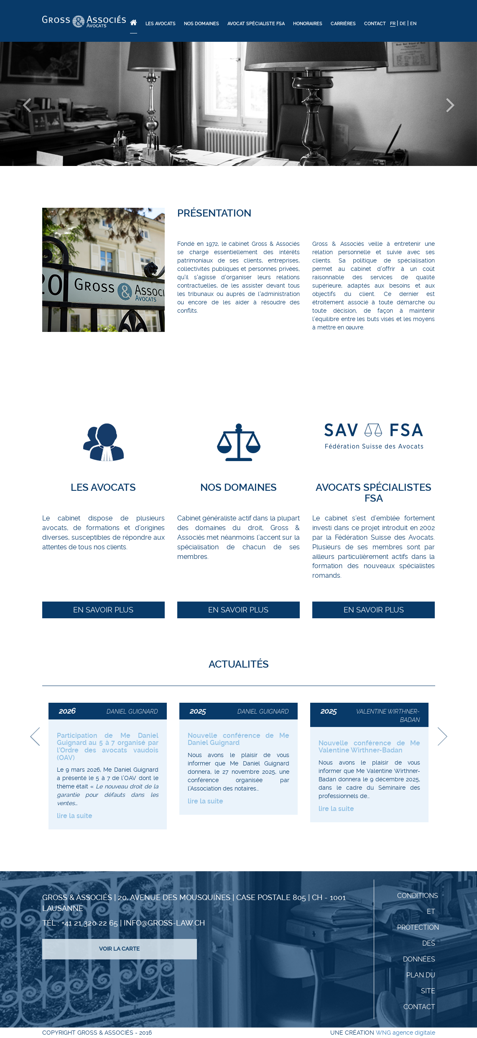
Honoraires (307, 23)
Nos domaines (201, 23)
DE (403, 23)
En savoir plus (103, 609)
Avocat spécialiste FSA (256, 23)
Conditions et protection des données (418, 927)
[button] (35, 104)
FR (392, 23)
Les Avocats (160, 23)
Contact (375, 23)
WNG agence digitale (405, 1032)
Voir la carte (119, 949)
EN (413, 23)
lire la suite (74, 816)
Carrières (343, 23)
